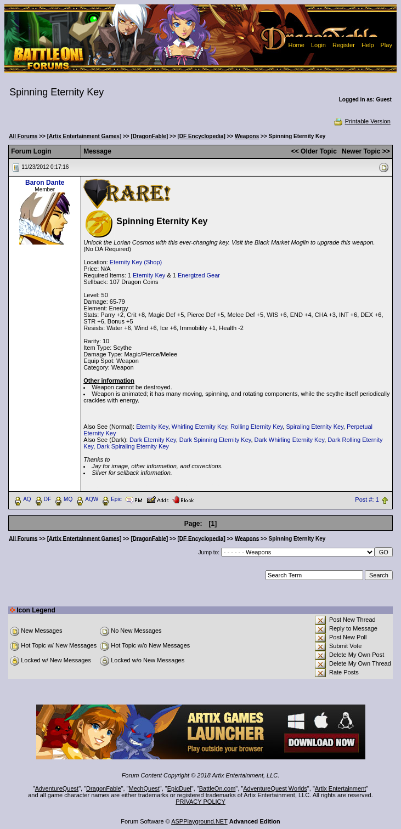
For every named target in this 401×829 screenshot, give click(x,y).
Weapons (247, 136)
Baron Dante (44, 182)
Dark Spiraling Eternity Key (132, 446)
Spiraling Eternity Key (314, 426)
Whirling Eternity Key (199, 426)
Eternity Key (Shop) (136, 262)
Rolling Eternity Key (256, 426)
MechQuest (144, 788)
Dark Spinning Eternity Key (215, 439)
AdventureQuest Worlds (275, 788)
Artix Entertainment (340, 788)
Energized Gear (199, 275)
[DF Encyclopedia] (201, 136)
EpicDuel (179, 788)
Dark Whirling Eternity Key (290, 439)
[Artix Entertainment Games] (84, 136)
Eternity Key (149, 275)
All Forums (23, 136)
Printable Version (362, 121)
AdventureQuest (57, 788)
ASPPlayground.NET (199, 821)
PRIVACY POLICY (200, 801)
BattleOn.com (217, 788)
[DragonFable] (149, 136)
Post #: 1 (367, 499)
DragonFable (103, 788)
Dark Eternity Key (152, 439)
